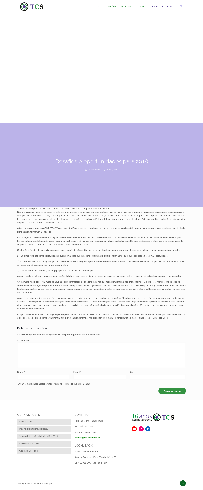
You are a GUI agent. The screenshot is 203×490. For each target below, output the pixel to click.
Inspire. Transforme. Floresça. (33, 428)
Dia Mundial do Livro (29, 443)
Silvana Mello (94, 169)
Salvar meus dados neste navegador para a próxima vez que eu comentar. (55, 383)
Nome (21, 372)
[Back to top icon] (183, 483)
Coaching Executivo (28, 450)
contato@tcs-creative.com (88, 437)
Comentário (23, 340)
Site (131, 372)
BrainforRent (59, 483)
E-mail (77, 372)
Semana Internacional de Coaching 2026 (38, 436)
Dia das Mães (25, 421)
